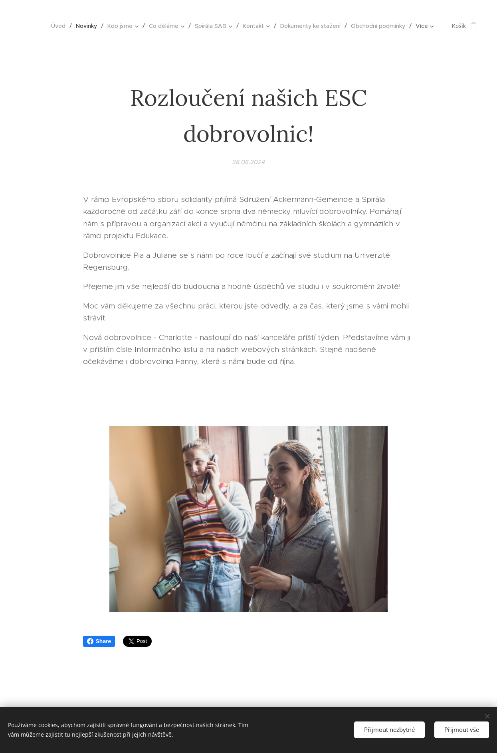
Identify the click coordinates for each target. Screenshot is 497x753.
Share (99, 641)
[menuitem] (60, 26)
